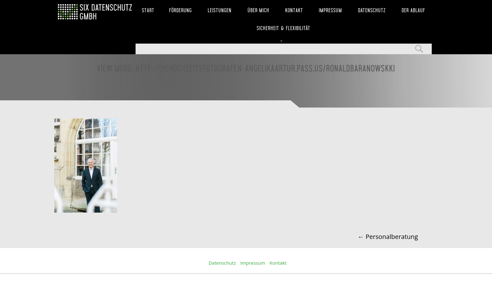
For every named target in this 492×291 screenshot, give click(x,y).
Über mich (258, 10)
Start (148, 10)
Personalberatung (388, 236)
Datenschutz (372, 10)
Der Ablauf (413, 10)
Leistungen (220, 10)
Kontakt (294, 10)
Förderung (180, 10)
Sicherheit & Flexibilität (283, 28)
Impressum (330, 10)
